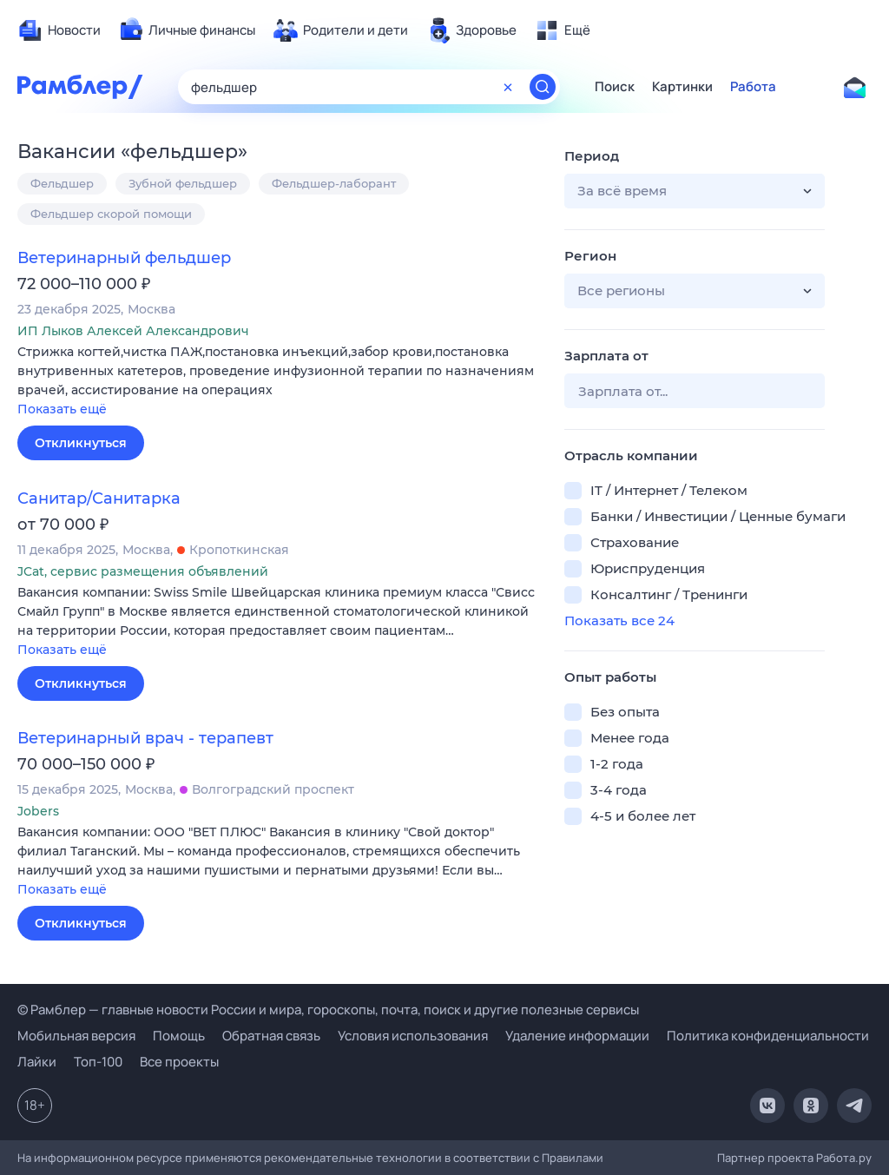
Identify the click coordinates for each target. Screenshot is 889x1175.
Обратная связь (271, 1035)
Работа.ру (844, 1157)
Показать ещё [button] (62, 409)
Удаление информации (577, 1035)
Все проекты (179, 1062)
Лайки (36, 1062)
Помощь (179, 1035)
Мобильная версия (76, 1035)
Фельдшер (62, 183)
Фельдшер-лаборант (334, 183)
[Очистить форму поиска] (508, 86)
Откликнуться (81, 443)
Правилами (572, 1157)
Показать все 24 (619, 620)
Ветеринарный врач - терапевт (145, 738)
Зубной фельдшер (182, 183)
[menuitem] (59, 30)
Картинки (682, 87)
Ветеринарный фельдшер (124, 257)
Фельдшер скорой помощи (111, 214)
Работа (753, 87)
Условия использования (413, 1035)
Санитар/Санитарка (99, 498)
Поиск (615, 87)
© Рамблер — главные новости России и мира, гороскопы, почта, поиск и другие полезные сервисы (328, 1009)
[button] (277, 381)
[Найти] (542, 86)
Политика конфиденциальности (768, 1035)
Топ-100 (98, 1062)
